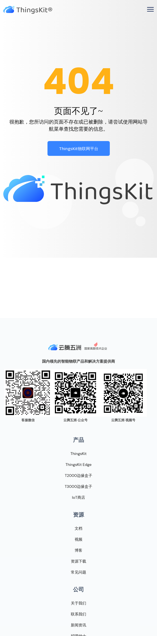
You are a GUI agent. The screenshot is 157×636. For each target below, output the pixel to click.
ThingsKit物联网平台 (78, 148)
